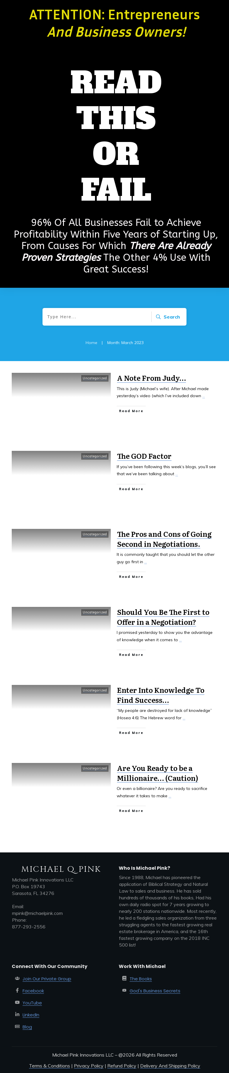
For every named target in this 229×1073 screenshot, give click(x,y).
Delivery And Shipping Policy (170, 1066)
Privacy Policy (89, 1066)
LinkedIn (31, 1015)
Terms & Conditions (49, 1066)
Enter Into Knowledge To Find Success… (160, 695)
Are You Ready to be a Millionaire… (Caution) (157, 773)
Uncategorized (95, 378)
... (203, 395)
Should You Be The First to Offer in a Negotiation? (163, 617)
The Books (141, 979)
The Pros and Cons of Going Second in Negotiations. (164, 539)
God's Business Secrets (155, 991)
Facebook (33, 991)
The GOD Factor (144, 456)
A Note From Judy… (151, 378)
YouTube (32, 1003)
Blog (27, 1027)
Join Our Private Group (47, 979)
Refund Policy (121, 1066)
